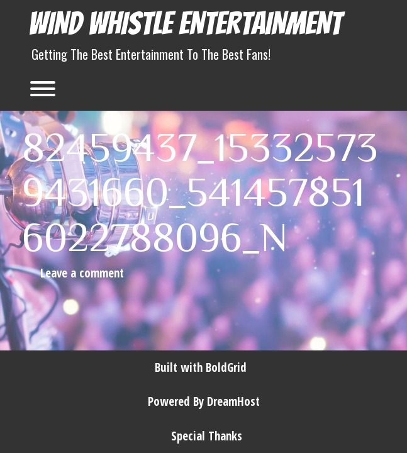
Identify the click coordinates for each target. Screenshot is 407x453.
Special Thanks (206, 436)
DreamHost (233, 401)
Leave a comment (82, 273)
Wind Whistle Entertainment (185, 23)
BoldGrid (226, 367)
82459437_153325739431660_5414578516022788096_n (200, 190)
